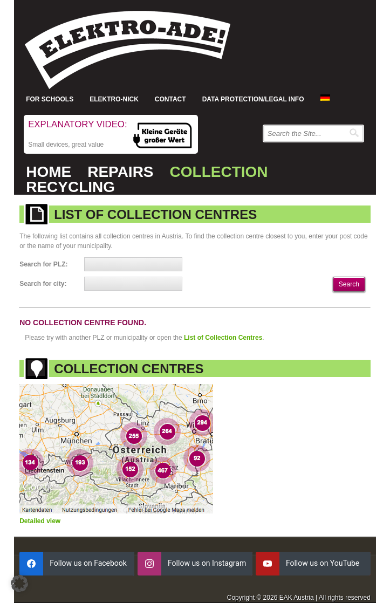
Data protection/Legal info (253, 99)
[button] (19, 583)
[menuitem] (325, 97)
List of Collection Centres (223, 337)
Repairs (120, 171)
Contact (170, 99)
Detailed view (39, 521)
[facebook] (76, 563)
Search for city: (42, 283)
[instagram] (195, 563)
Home (48, 171)
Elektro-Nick (114, 99)
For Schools (49, 99)
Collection (219, 171)
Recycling (70, 187)
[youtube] (313, 563)
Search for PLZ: (43, 264)
